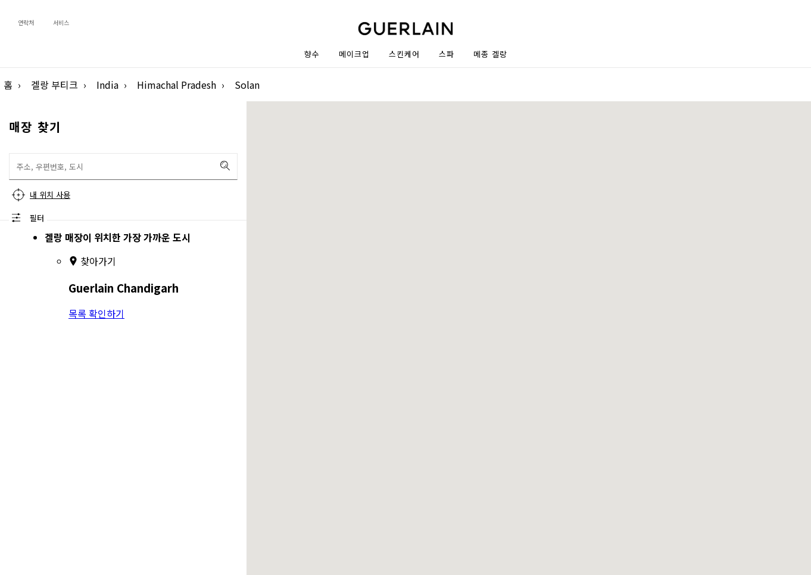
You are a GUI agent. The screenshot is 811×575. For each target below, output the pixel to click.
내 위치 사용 (50, 194)
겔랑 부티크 (54, 84)
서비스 (61, 22)
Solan (247, 84)
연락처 (26, 22)
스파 (446, 54)
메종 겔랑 (490, 54)
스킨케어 (404, 54)
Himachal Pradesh (176, 84)
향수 (312, 54)
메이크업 (354, 54)
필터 (37, 217)
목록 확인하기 (96, 313)
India (107, 84)
